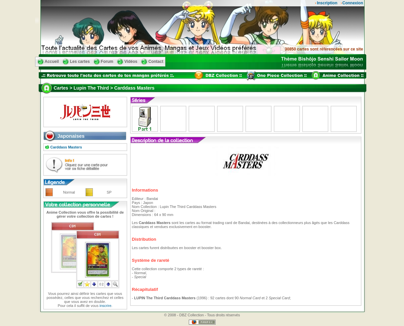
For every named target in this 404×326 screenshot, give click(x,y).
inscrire (105, 306)
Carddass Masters (66, 147)
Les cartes (80, 61)
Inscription (327, 3)
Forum (107, 61)
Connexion (353, 3)
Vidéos (130, 61)
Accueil (52, 61)
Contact (155, 61)
